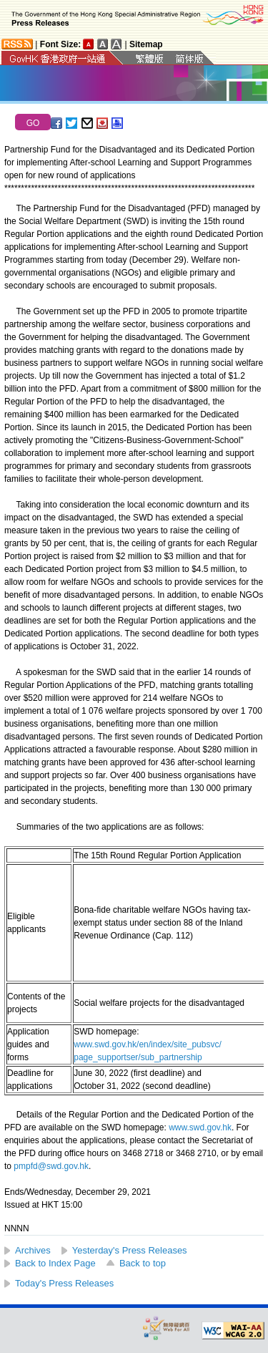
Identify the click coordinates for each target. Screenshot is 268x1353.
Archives (33, 1250)
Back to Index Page (55, 1263)
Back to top (142, 1263)
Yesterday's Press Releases (129, 1250)
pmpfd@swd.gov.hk (51, 1166)
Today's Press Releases (64, 1283)
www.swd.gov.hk (200, 1127)
